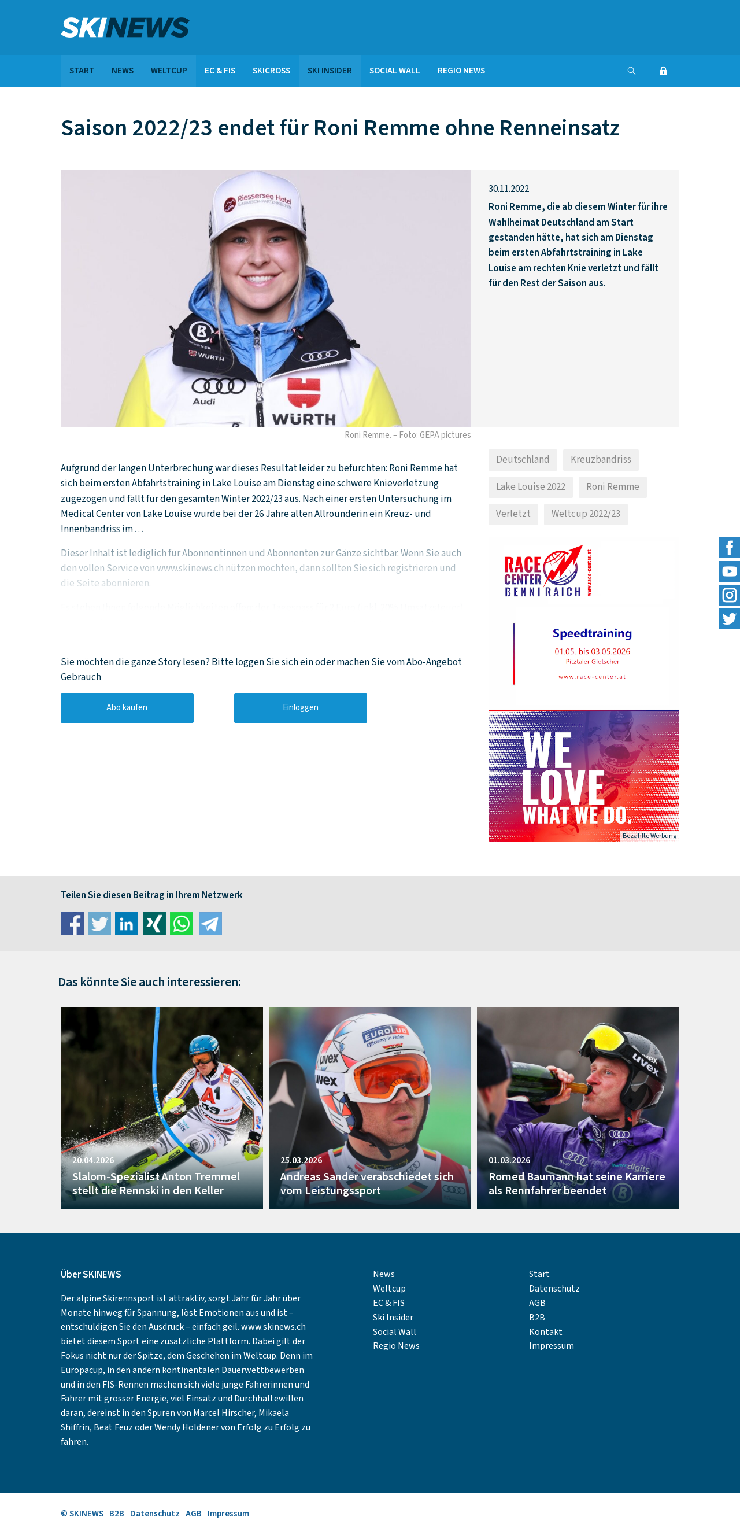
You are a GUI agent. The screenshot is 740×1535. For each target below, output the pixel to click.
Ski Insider (330, 71)
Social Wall (394, 71)
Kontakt (546, 1332)
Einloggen (301, 708)
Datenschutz (554, 1288)
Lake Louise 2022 (530, 487)
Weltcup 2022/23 (586, 514)
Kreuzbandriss (601, 460)
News (123, 71)
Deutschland (523, 460)
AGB (537, 1303)
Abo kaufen (126, 708)
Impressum (551, 1346)
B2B (537, 1317)
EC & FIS (220, 71)
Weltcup (169, 71)
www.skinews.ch (273, 1326)
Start (81, 71)
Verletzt (513, 514)
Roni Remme (612, 487)
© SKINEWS (82, 1514)
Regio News (461, 71)
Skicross (271, 71)
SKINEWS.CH (162, 27)
